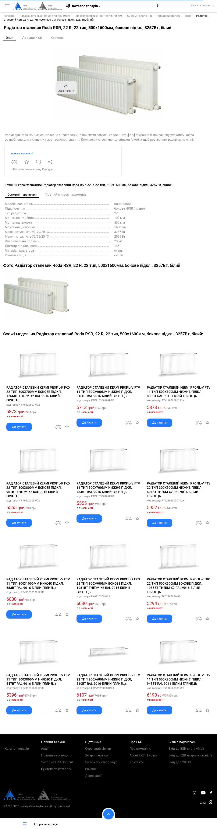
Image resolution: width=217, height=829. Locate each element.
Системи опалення (139, 15)
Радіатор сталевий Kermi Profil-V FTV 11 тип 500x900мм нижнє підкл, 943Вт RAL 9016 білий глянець (178, 679)
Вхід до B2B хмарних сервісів (190, 755)
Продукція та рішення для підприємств (44, 15)
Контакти (136, 762)
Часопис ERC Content (57, 762)
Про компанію (140, 749)
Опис (9, 38)
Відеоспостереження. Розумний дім (98, 15)
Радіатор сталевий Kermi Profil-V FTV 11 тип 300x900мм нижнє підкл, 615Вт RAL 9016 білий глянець (108, 392)
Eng (203, 802)
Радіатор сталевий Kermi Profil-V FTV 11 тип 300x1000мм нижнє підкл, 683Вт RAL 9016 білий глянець (38, 583)
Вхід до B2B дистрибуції (186, 749)
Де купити (19, 427)
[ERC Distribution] (37, 799)
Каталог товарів (17, 749)
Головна (9, 15)
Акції (45, 749)
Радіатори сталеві (168, 15)
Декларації (93, 776)
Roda (188, 15)
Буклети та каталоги (56, 769)
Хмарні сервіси (96, 755)
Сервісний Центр (98, 749)
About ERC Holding (143, 755)
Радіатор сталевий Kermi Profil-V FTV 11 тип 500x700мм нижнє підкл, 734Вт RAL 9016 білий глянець (108, 488)
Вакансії (91, 769)
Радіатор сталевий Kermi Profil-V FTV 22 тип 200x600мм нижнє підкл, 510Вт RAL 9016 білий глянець (108, 679)
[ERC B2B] (211, 803)
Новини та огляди (54, 755)
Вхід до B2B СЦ (180, 762)
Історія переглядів (40, 824)
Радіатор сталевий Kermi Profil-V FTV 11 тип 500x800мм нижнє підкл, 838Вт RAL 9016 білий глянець (178, 392)
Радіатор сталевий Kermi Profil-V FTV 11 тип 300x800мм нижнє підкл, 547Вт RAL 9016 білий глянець (38, 679)
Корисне (57, 38)
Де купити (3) (32, 38)
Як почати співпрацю (101, 762)
